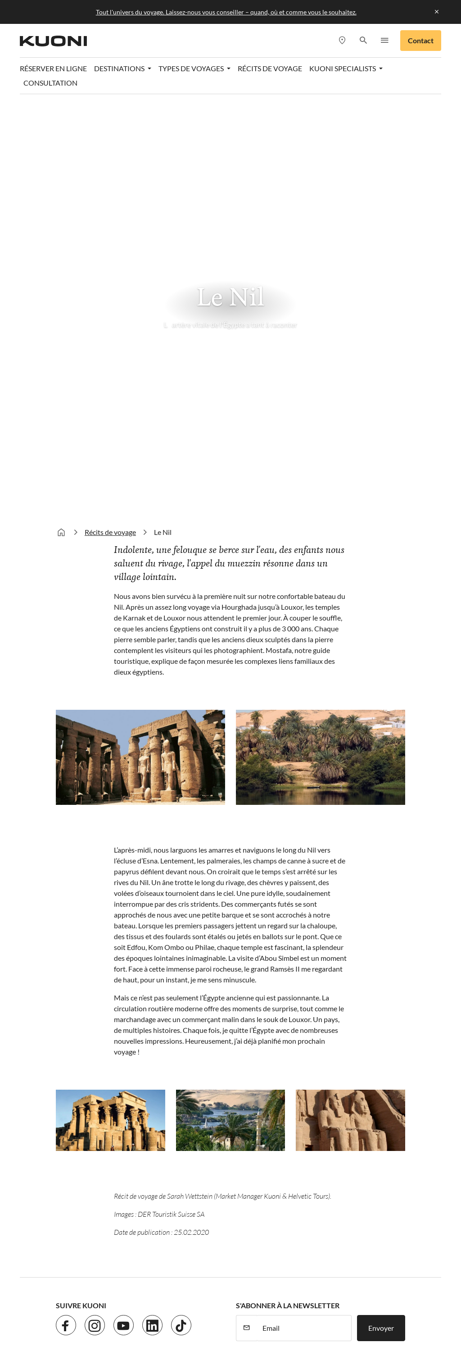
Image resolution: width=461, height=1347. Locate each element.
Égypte (66, 1021)
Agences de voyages (357, 972)
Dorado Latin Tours (199, 1291)
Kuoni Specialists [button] (343, 68)
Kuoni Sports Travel (255, 1301)
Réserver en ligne (53, 68)
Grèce (155, 1009)
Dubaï (65, 1039)
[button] (363, 41)
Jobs (96, 1159)
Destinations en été (184, 954)
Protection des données (148, 1159)
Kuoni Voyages (139, 1301)
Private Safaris (187, 1312)
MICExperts (75, 1312)
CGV (262, 1159)
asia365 (113, 1291)
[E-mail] (304, 917)
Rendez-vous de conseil (362, 990)
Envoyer (381, 917)
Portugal (159, 990)
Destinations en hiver (87, 960)
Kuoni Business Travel (360, 1027)
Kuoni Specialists (352, 1009)
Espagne (159, 1027)
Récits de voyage (270, 68)
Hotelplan (363, 1291)
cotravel (147, 1291)
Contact (421, 40)
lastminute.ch (316, 1301)
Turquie (158, 972)
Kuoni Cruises (193, 1301)
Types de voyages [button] (191, 68)
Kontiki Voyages (81, 1301)
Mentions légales (221, 1159)
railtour (274, 1312)
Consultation (50, 82)
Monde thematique (274, 954)
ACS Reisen (73, 1291)
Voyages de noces (263, 1027)
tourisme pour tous (325, 1312)
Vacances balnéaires (267, 972)
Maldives (70, 1003)
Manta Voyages (370, 1301)
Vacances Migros (129, 1312)
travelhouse (382, 1312)
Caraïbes (69, 985)
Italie (154, 1045)
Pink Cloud (236, 1312)
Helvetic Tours (316, 1291)
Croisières (251, 1009)
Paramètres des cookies (315, 1159)
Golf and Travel (261, 1291)
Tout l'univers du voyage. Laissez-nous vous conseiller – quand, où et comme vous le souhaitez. (226, 12)
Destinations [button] (120, 68)
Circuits (248, 990)
